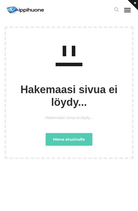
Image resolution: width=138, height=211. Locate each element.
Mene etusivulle (69, 139)
